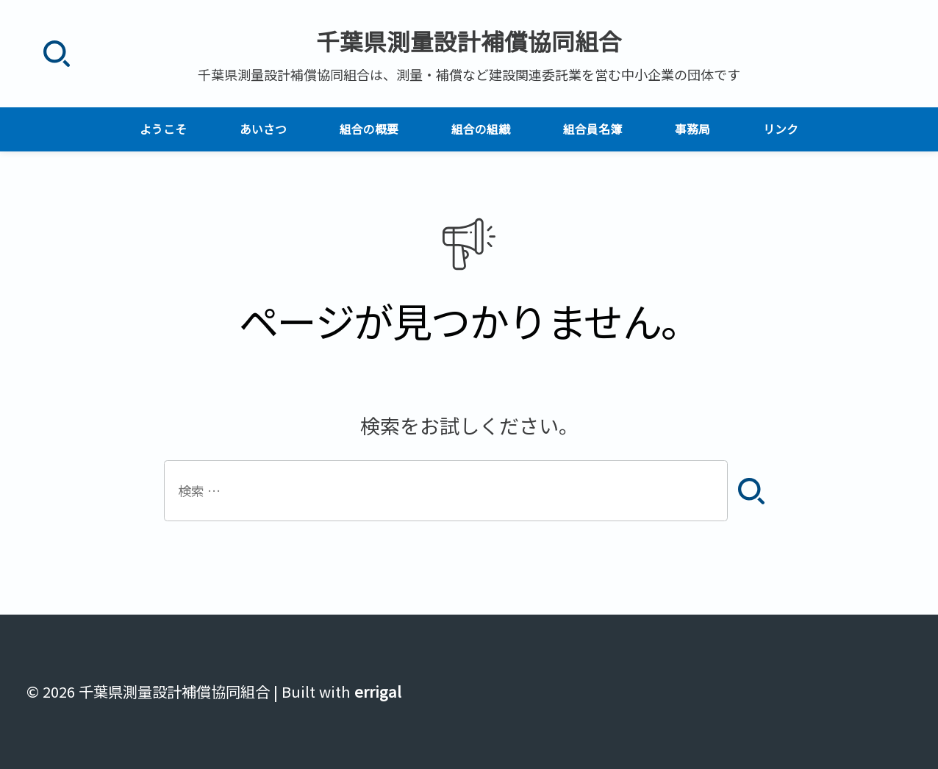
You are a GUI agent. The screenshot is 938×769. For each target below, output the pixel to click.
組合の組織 (480, 129)
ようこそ (163, 129)
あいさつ (263, 129)
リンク (780, 129)
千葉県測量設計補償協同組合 (469, 40)
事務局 (692, 129)
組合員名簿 (592, 129)
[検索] (56, 54)
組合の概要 (369, 129)
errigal (377, 691)
